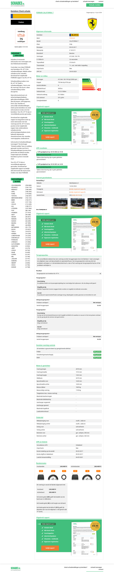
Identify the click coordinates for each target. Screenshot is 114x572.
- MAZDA (21, 223)
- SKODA (21, 217)
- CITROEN (21, 208)
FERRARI (72, 38)
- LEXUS (20, 250)
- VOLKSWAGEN (21, 185)
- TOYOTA (21, 196)
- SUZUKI (21, 221)
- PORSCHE (21, 240)
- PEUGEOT (21, 187)
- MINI (21, 225)
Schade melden (94, 5)
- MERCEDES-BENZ (21, 198)
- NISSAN (21, 219)
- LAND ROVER (21, 236)
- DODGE (20, 267)
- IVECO (20, 265)
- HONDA (21, 234)
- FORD (21, 194)
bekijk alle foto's (76, 195)
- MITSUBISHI (21, 227)
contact (101, 1)
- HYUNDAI (21, 213)
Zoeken (21, 22)
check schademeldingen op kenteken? (67, 1)
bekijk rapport (50, 137)
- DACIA (21, 229)
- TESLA (21, 231)
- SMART (20, 263)
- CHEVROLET (21, 238)
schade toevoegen (88, 1)
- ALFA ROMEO (21, 244)
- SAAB (20, 252)
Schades (17, 3)
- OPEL (21, 192)
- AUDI (21, 202)
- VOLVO (21, 204)
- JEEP (20, 248)
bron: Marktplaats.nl (41, 209)
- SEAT (21, 215)
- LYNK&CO (21, 242)
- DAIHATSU (20, 246)
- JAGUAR (20, 259)
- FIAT (21, 210)
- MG (20, 257)
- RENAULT (21, 190)
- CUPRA (20, 255)
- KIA (21, 206)
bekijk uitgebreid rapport (77, 189)
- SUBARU (20, 261)
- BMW (21, 200)
